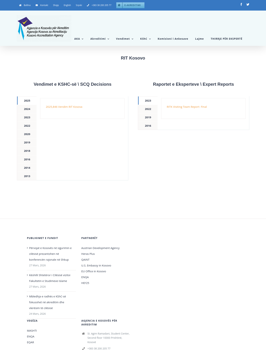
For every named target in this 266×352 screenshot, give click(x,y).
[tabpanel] (82, 108)
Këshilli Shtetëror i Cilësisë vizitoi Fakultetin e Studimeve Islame (49, 278)
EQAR (30, 342)
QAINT (85, 259)
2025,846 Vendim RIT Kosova (64, 106)
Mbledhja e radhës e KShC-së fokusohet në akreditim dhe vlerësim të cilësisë (47, 302)
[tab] (27, 100)
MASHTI (32, 330)
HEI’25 (85, 283)
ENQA (85, 277)
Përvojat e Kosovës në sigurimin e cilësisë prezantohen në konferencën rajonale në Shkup (50, 253)
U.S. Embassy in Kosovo (96, 265)
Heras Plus (88, 254)
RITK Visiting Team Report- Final (187, 106)
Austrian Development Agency (100, 248)
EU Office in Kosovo (94, 271)
